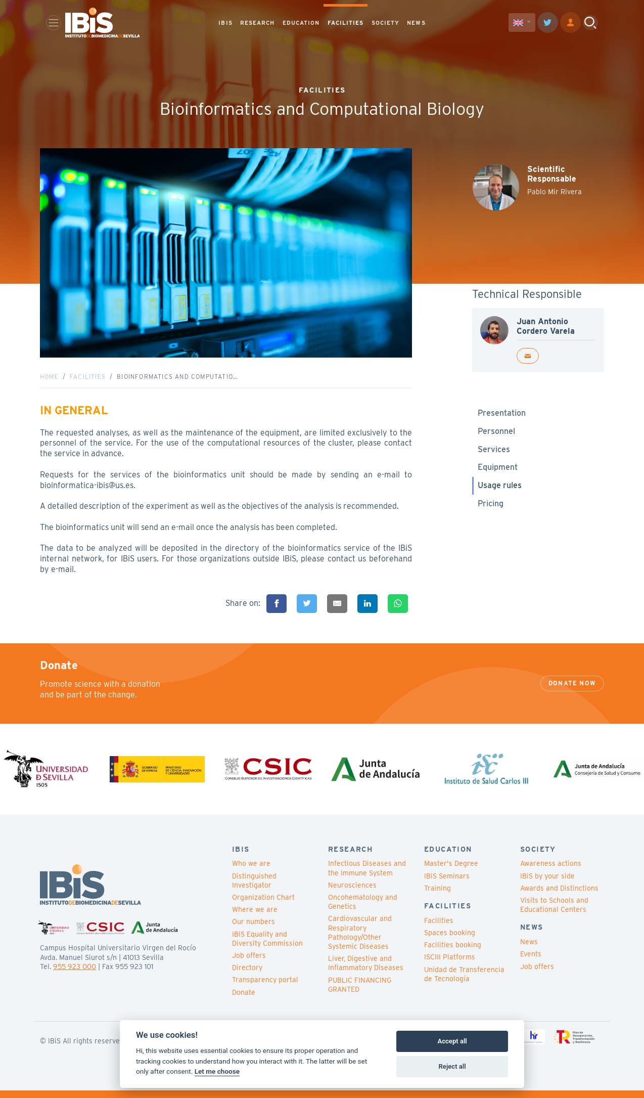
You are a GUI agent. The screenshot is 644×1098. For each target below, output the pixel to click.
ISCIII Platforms (449, 965)
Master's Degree (451, 871)
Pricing (490, 507)
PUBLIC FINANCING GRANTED (359, 992)
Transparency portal (265, 988)
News (529, 950)
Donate (243, 1000)
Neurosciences (352, 893)
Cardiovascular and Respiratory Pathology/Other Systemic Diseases (360, 940)
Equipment (498, 471)
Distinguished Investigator (254, 888)
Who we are (251, 871)
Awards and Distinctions (559, 896)
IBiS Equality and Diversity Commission (267, 946)
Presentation (502, 417)
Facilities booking (452, 953)
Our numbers (253, 930)
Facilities (88, 380)
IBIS (225, 23)
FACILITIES (346, 23)
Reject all (452, 1066)
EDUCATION (301, 23)
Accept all (452, 1041)
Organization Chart (263, 905)
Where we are (255, 917)
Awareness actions (550, 871)
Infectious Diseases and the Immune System (367, 876)
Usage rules (500, 489)
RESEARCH (257, 23)
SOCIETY (386, 23)
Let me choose (217, 1071)
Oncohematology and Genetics (362, 909)
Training (437, 896)
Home (49, 380)
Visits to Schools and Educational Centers (554, 912)
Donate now (572, 691)
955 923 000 (74, 974)
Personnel (496, 435)
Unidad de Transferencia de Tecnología (464, 981)
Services (494, 453)
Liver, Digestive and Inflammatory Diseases (365, 971)
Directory (247, 976)
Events (530, 962)
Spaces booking (449, 941)
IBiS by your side (547, 884)
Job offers (249, 963)
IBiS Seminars (447, 884)
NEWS (416, 23)
